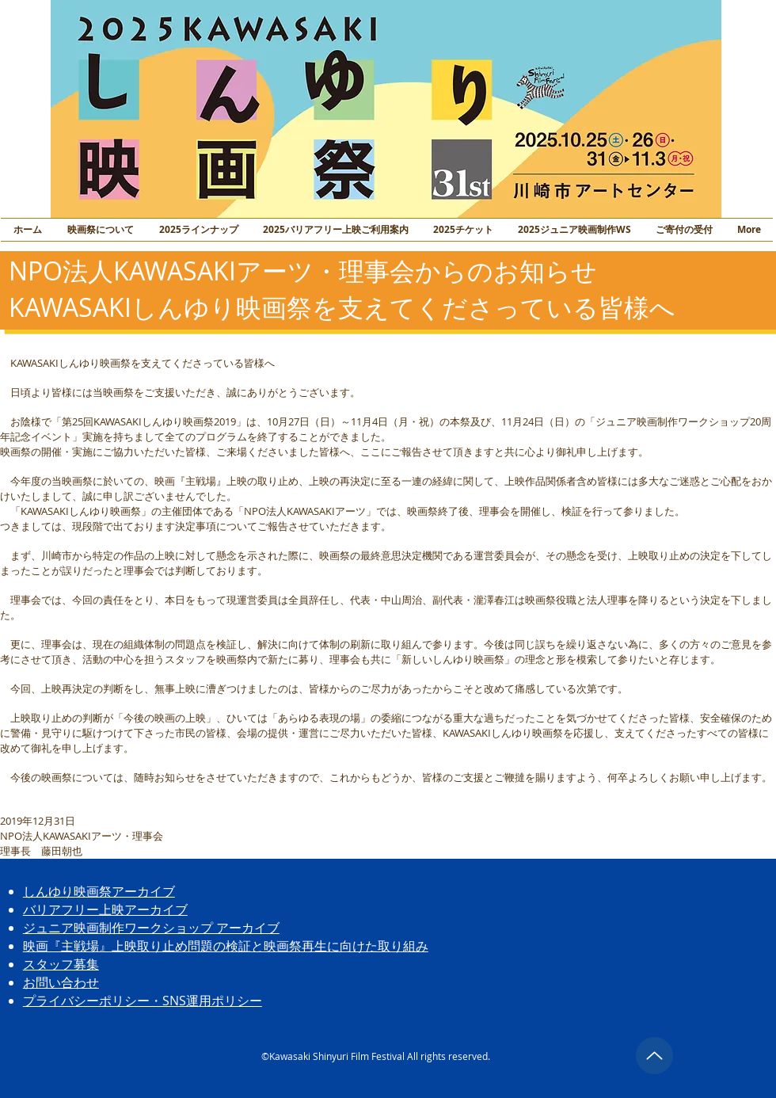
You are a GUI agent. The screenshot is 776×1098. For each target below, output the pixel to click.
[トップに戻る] (654, 1055)
